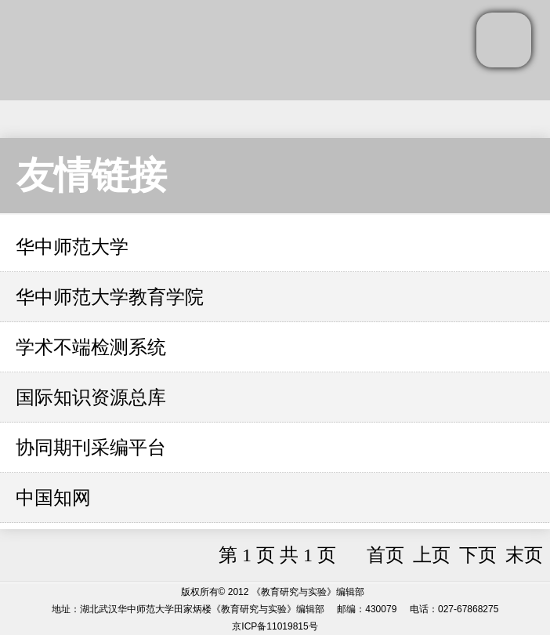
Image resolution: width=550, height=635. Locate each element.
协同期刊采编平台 (91, 447)
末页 (524, 555)
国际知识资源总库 (91, 397)
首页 (385, 555)
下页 (478, 555)
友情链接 (91, 175)
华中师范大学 (72, 247)
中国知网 (53, 498)
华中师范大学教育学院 (110, 297)
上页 (431, 555)
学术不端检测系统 (91, 347)
